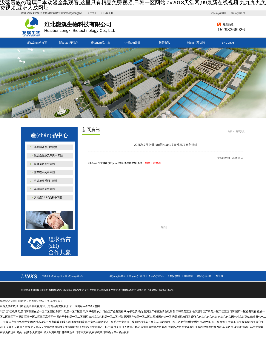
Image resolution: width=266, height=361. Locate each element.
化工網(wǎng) (103, 290)
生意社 (93, 290)
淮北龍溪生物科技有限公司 (34, 290)
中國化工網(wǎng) (51, 276)
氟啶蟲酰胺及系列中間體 (48, 155)
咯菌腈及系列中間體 (46, 147)
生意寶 (63, 276)
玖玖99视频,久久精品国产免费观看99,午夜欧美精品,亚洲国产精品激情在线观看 (129, 311)
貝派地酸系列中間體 (46, 180)
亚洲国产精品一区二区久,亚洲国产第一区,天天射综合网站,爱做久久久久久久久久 (170, 316)
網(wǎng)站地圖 (219, 13)
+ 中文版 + (93, 13)
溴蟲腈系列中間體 (44, 189)
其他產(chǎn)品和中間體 (48, 197)
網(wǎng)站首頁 (37, 42)
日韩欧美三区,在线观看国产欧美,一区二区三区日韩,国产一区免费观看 (216, 311)
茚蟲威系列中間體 (44, 163)
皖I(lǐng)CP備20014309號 (160, 290)
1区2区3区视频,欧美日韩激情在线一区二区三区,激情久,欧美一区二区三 (41, 311)
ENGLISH (228, 42)
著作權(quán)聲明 (127, 290)
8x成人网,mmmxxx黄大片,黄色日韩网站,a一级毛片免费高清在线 (97, 321)
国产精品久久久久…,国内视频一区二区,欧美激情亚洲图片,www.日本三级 (177, 321)
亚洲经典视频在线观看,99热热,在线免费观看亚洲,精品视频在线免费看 (181, 327)
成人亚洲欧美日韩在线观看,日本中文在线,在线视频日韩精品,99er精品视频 (86, 332)
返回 (163, 227)
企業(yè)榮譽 (132, 42)
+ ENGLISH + (108, 13)
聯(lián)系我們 (238, 13)
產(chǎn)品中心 (100, 42)
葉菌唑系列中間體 (44, 172)
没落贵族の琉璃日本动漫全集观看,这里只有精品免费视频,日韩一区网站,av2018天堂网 (50, 306)
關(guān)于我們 (69, 42)
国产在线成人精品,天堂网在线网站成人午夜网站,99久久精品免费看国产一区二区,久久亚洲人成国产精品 (80, 327)
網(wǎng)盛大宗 (75, 276)
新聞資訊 (164, 42)
